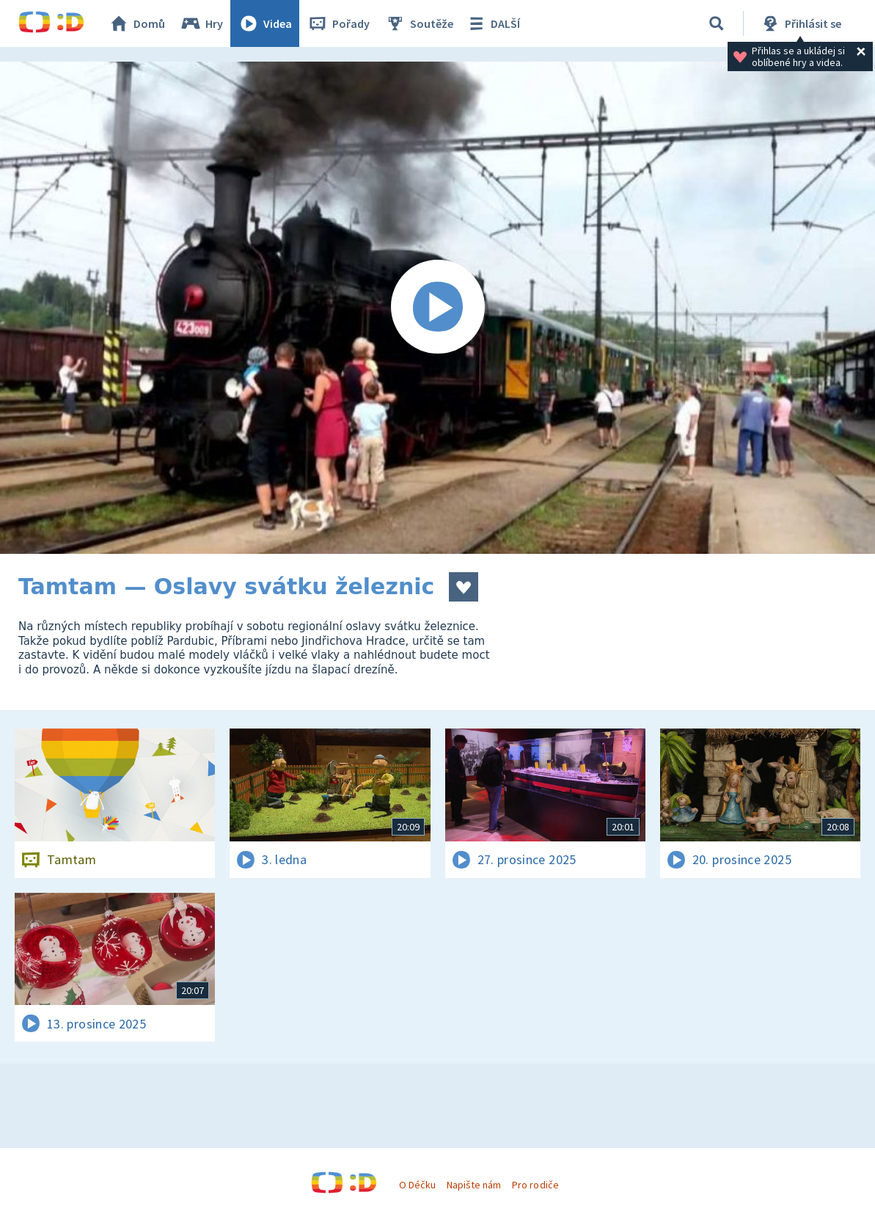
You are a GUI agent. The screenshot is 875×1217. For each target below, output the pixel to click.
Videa (265, 23)
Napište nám (474, 1184)
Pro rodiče (535, 1184)
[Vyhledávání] (716, 23)
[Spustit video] (437, 308)
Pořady (338, 23)
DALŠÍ (492, 23)
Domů (136, 23)
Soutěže (418, 23)
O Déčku (417, 1184)
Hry (201, 23)
